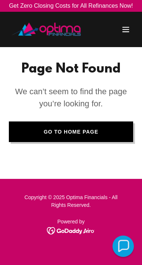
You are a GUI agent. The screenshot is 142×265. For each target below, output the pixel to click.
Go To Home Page (71, 132)
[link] (46, 29)
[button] (125, 29)
